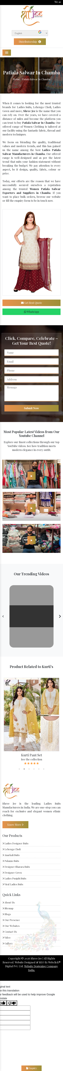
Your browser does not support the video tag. (31, 616)
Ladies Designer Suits (15, 843)
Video (6, 937)
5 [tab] (38, 769)
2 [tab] (24, 769)
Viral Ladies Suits (12, 884)
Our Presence (11, 920)
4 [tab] (34, 769)
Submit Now (31, 408)
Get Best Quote (31, 302)
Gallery (7, 943)
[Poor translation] (12, 1003)
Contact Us (9, 931)
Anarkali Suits (11, 855)
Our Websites (11, 925)
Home (16, 79)
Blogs (6, 914)
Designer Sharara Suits (16, 866)
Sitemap (7, 908)
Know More (15, 824)
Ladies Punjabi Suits (14, 878)
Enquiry (31, 1068)
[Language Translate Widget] (30, 33)
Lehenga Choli (11, 849)
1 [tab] (19, 769)
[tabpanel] (31, 721)
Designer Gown (12, 872)
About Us (8, 902)
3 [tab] (29, 769)
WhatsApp (31, 311)
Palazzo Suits (10, 861)
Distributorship (30, 41)
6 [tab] (43, 769)
